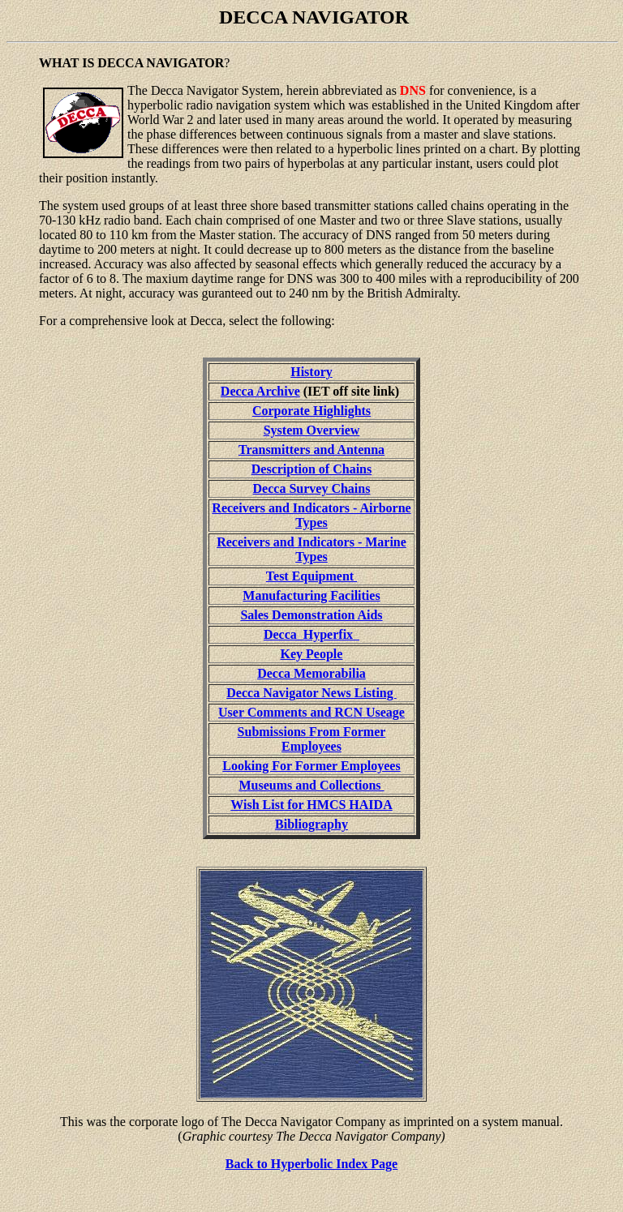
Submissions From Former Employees (312, 739)
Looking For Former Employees (311, 766)
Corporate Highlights (311, 411)
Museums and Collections (311, 785)
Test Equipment (311, 576)
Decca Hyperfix (311, 634)
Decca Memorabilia (311, 673)
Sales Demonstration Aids (311, 615)
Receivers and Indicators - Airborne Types (311, 515)
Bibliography (311, 824)
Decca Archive (260, 391)
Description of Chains (311, 469)
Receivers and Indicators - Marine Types (311, 549)
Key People (312, 654)
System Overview (312, 430)
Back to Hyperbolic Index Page (311, 1164)
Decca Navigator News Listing (311, 693)
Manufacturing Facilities (311, 595)
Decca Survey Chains (312, 488)
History (311, 372)
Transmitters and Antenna (311, 449)
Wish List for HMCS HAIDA (311, 805)
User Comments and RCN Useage (311, 712)
